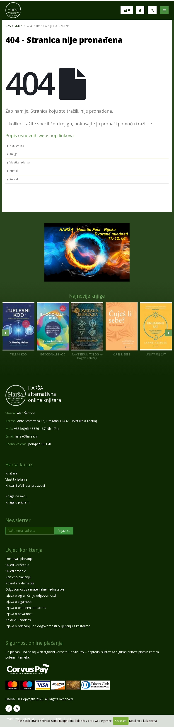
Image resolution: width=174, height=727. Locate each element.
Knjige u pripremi (17, 502)
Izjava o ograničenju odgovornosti (30, 595)
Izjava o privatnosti (19, 614)
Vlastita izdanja (20, 162)
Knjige (14, 154)
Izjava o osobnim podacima (25, 607)
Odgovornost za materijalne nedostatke (34, 589)
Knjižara (11, 473)
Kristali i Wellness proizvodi (25, 485)
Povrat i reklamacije (19, 583)
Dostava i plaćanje (19, 559)
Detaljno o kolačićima (143, 721)
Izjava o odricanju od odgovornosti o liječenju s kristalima (47, 626)
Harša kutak (19, 464)
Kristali (14, 171)
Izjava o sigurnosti (18, 601)
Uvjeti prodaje (15, 571)
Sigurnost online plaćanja (34, 643)
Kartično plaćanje (18, 577)
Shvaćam (120, 721)
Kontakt (14, 179)
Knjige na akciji (16, 496)
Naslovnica (13, 26)
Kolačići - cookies (18, 620)
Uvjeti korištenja (24, 550)
